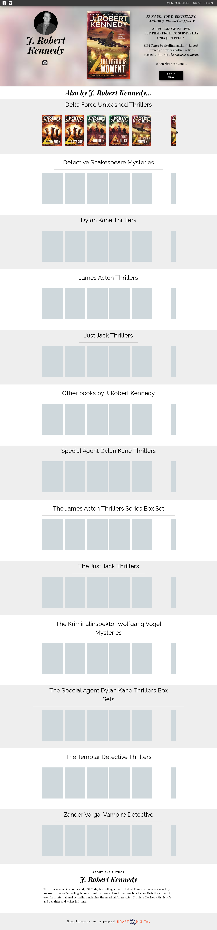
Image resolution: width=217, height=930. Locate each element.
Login (208, 3)
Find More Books (177, 3)
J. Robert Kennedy (45, 45)
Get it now (171, 75)
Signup (196, 3)
